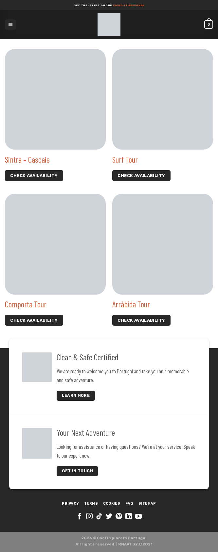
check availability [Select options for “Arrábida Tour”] (141, 320)
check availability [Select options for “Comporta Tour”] (34, 320)
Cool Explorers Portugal (122, 538)
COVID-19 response (128, 5)
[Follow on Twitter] (109, 516)
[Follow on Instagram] (89, 516)
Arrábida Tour (131, 304)
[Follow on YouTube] (138, 516)
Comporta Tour (25, 304)
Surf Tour (125, 159)
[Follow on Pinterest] (119, 516)
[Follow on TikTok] (99, 516)
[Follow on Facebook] (79, 516)
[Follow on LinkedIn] (128, 516)
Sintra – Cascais (27, 159)
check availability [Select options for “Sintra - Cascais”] (34, 175)
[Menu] (10, 24)
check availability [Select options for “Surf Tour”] (141, 175)
